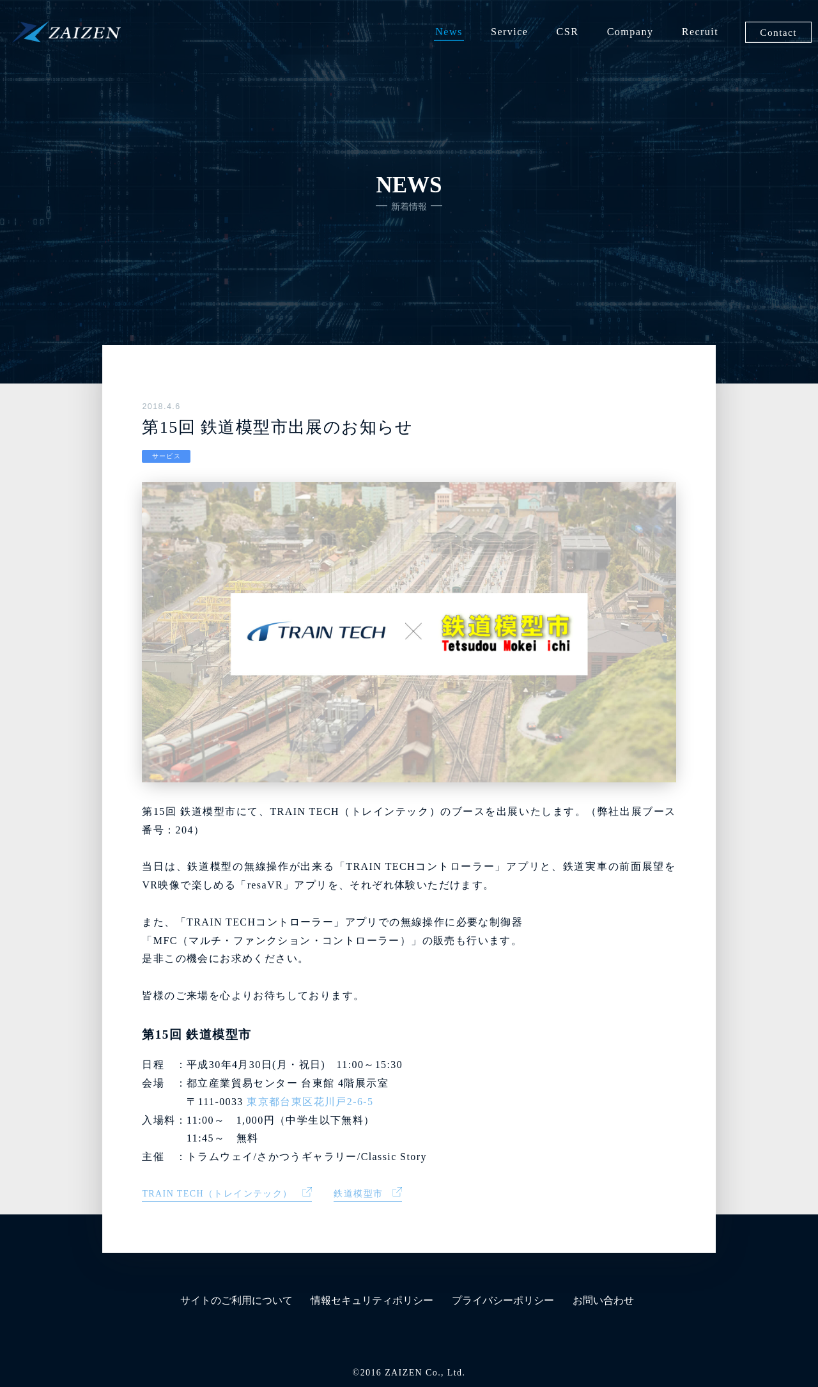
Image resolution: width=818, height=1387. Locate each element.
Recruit (700, 32)
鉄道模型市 (358, 1193)
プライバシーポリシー (503, 1300)
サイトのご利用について (236, 1300)
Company (630, 32)
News (448, 32)
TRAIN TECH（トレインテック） (217, 1193)
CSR (568, 32)
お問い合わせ (603, 1300)
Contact (778, 31)
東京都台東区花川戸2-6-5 (310, 1101)
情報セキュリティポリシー (372, 1300)
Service (509, 32)
